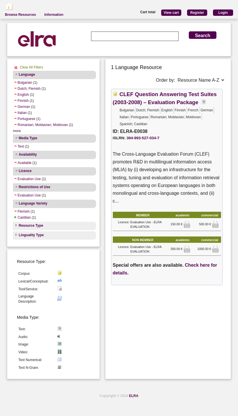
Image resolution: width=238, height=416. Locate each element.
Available (24, 163)
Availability (28, 154)
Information (53, 15)
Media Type (28, 138)
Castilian (24, 217)
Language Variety (33, 203)
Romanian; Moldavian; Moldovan (43, 125)
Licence (25, 171)
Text (21, 146)
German (24, 107)
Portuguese (26, 119)
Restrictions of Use (34, 187)
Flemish (24, 211)
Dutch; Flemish (29, 89)
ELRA (133, 396)
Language (27, 74)
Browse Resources (20, 15)
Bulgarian (25, 83)
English (23, 95)
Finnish (23, 101)
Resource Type (31, 226)
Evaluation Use (29, 179)
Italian (22, 113)
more (17, 131)
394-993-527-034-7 (143, 138)
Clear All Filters (31, 67)
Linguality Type (31, 235)
